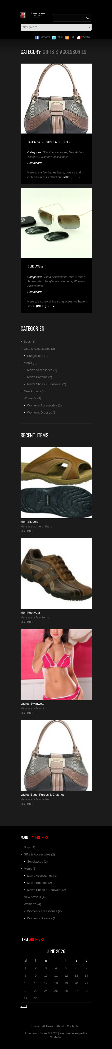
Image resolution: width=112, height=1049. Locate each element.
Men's (72, 277)
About (60, 1026)
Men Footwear (30, 612)
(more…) (67, 177)
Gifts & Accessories (55, 152)
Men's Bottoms (37, 377)
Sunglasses (35, 266)
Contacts (72, 1026)
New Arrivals (77, 152)
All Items (47, 1026)
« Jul (24, 1006)
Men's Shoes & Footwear (44, 384)
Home (35, 1026)
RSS (70, 36)
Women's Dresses (39, 412)
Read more (80, 177)
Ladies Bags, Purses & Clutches (49, 142)
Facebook (42, 36)
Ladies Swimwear (33, 703)
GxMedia (55, 1037)
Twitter (57, 36)
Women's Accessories (54, 157)
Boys (27, 341)
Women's (33, 157)
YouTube (83, 36)
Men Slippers (30, 521)
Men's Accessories (40, 370)
